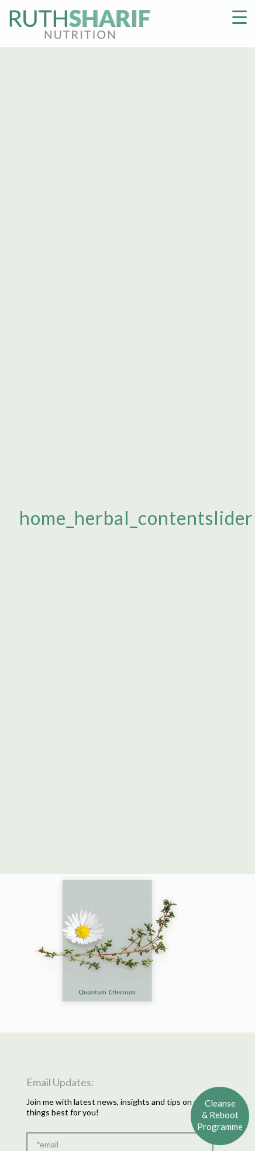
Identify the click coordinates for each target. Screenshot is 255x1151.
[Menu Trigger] (239, 16)
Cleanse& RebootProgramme (220, 1115)
